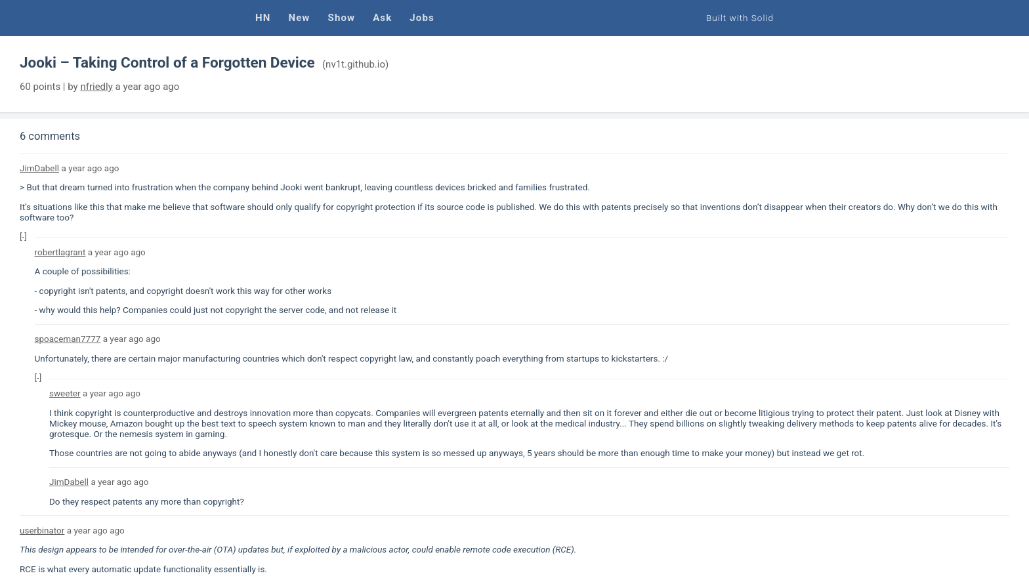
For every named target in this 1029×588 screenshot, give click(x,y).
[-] (23, 236)
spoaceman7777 (68, 338)
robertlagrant (60, 252)
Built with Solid (740, 17)
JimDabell (39, 168)
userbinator (42, 530)
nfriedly (96, 87)
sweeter (65, 393)
